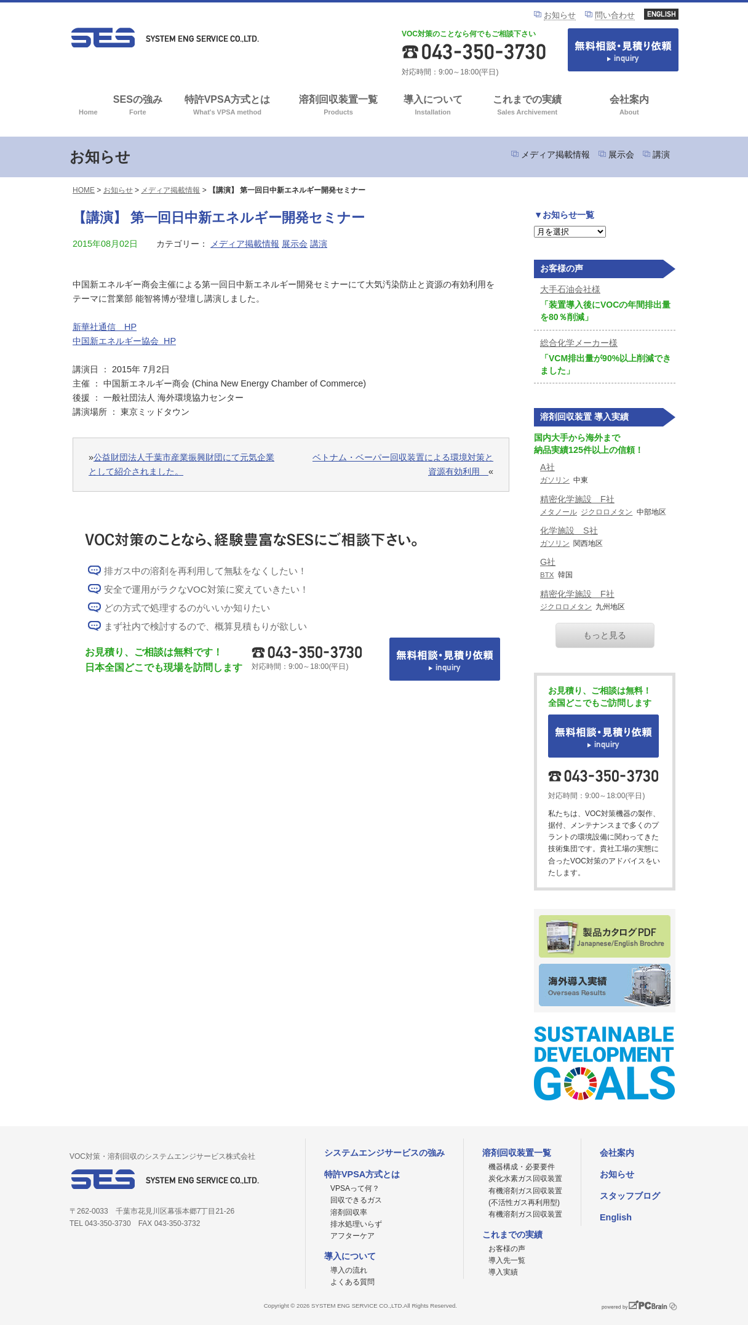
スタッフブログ (630, 1196)
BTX (547, 574)
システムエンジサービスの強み (384, 1153)
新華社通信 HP (105, 327)
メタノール (558, 512)
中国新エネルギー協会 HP (124, 341)
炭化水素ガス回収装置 (525, 1178)
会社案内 (629, 106)
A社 (547, 467)
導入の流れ (348, 1270)
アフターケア (352, 1235)
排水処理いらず (356, 1224)
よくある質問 (352, 1282)
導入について (433, 106)
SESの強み (138, 106)
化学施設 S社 (569, 530)
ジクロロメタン (606, 512)
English (616, 1217)
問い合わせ (615, 15)
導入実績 (503, 1272)
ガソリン (555, 480)
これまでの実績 (527, 106)
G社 (547, 562)
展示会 (621, 154)
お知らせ (560, 15)
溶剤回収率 (348, 1212)
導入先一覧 (506, 1260)
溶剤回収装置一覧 (338, 106)
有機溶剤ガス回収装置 (525, 1214)
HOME (84, 190)
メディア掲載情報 (555, 154)
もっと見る (604, 635)
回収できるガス (356, 1200)
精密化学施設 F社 (577, 499)
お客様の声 (506, 1248)
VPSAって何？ (355, 1188)
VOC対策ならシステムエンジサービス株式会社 (165, 37)
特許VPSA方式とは (227, 106)
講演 (661, 154)
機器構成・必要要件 (521, 1167)
